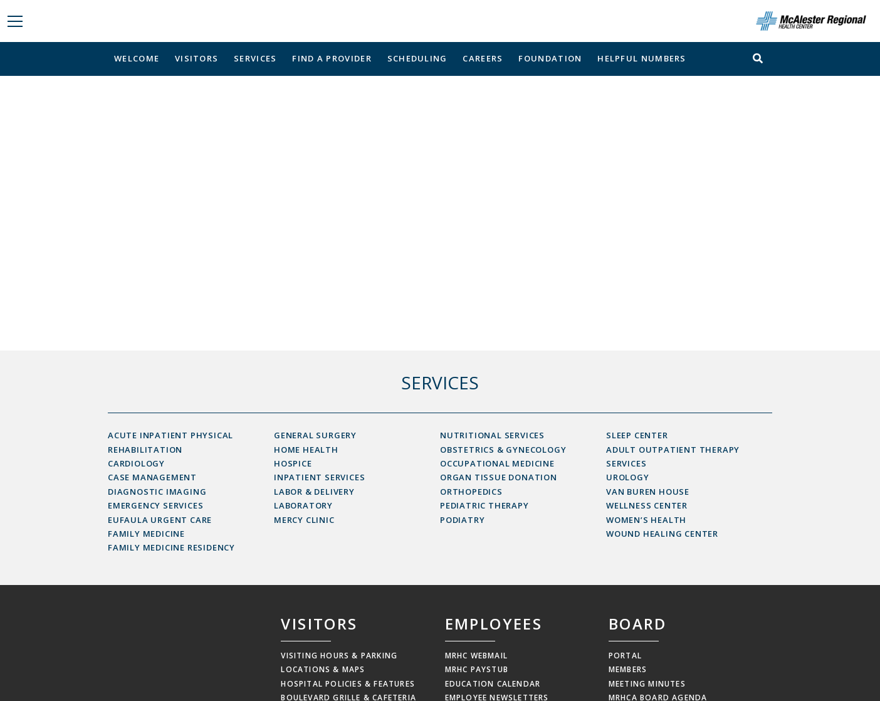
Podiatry (462, 519)
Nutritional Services (492, 435)
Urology (627, 477)
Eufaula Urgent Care (160, 519)
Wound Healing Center (662, 533)
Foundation (550, 58)
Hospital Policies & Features (348, 683)
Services (255, 58)
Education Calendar (493, 683)
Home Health (306, 449)
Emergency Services (155, 505)
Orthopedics (471, 491)
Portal (625, 655)
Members (628, 669)
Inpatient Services (319, 477)
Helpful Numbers (641, 58)
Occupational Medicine (497, 463)
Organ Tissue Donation (498, 477)
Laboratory (303, 505)
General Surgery (315, 435)
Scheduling (417, 58)
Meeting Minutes (647, 683)
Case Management (152, 477)
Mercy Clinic (304, 519)
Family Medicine (146, 533)
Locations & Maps (323, 669)
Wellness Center (647, 505)
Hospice (293, 463)
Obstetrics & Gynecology (503, 449)
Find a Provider (332, 58)
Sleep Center (637, 435)
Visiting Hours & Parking (339, 655)
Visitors (196, 58)
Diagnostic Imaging (157, 491)
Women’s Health (646, 519)
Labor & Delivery (314, 491)
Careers (483, 58)
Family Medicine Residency (171, 547)
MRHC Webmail (476, 655)
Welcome (136, 58)
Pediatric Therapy (484, 505)
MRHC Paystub (476, 669)
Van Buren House (647, 491)
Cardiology (136, 463)
